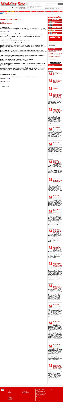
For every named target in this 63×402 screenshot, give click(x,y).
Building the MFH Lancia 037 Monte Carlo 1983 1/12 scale (55, 51)
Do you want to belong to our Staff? (40, 392)
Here (8, 31)
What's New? (38, 397)
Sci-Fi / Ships (10, 393)
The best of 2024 (52, 59)
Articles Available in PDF (41, 393)
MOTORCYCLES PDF (25, 392)
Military (9, 392)
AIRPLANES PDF (24, 391)
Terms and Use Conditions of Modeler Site (40, 389)
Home (9, 388)
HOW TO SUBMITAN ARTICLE (10, 399)
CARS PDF (23, 393)
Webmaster (38, 400)
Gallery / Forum (11, 396)
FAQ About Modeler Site (40, 394)
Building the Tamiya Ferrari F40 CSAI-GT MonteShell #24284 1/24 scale (55, 54)
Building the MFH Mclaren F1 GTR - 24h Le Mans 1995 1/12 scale (55, 57)
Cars (9, 391)
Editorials (10, 397)
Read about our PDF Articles (40, 396)
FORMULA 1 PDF (24, 388)
